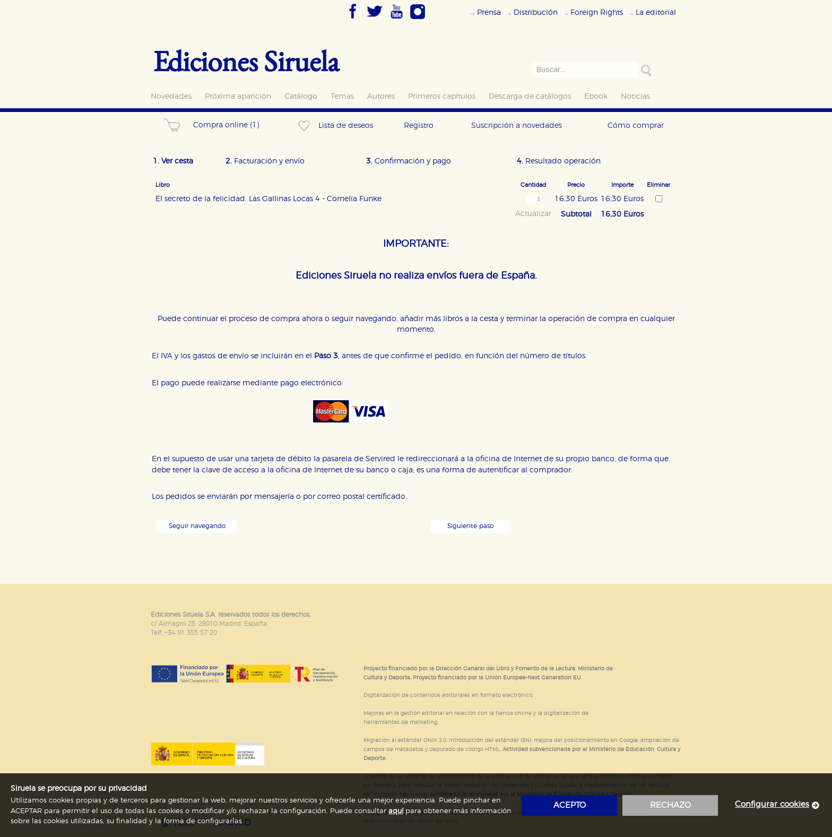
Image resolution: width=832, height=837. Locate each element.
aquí (395, 811)
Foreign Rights (596, 12)
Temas (342, 96)
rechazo (670, 805)
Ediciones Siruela (246, 61)
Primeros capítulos (441, 96)
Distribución (536, 12)
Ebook (596, 96)
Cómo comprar (636, 126)
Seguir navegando (197, 526)
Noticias (635, 96)
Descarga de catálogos (530, 96)
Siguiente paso (470, 526)
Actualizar (533, 214)
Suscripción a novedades (516, 126)
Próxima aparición (238, 96)
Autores (381, 96)
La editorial (656, 12)
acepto (569, 805)
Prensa (489, 12)
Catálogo (300, 96)
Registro (419, 126)
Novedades (171, 96)
